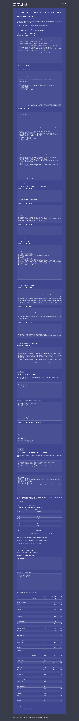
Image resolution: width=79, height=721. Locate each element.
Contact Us (46, 717)
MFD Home (28, 709)
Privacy (42, 717)
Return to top (20, 182)
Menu (63, 3)
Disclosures (38, 717)
